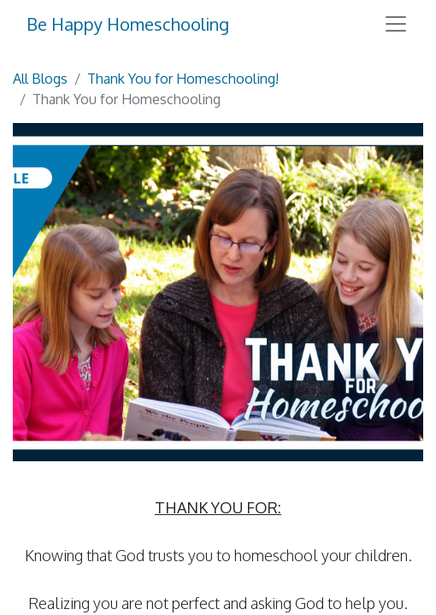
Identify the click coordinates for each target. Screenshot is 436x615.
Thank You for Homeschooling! (183, 78)
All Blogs (40, 78)
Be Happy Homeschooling (128, 24)
